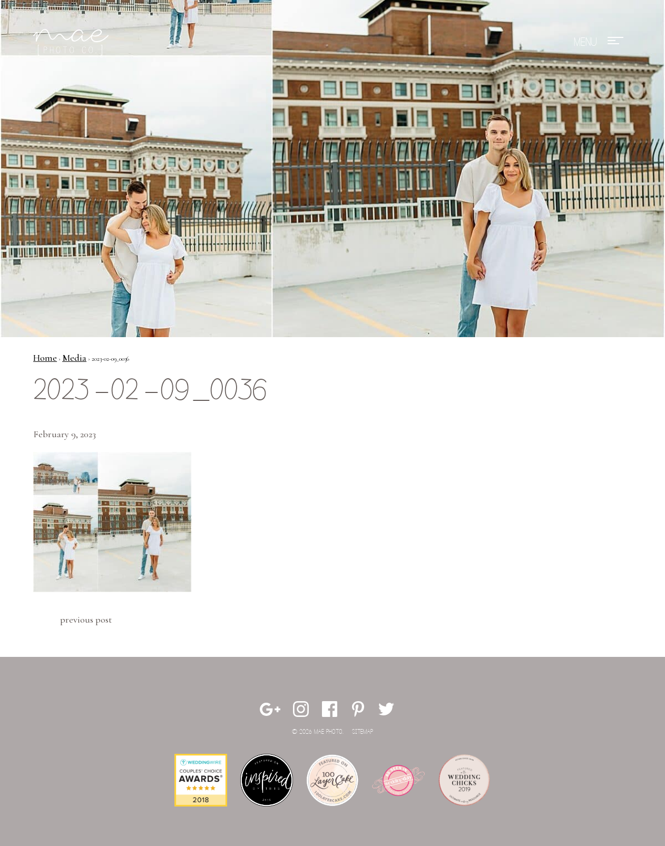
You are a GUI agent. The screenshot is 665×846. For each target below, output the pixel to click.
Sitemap (362, 732)
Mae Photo (72, 42)
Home (45, 357)
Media (74, 357)
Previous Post (86, 619)
